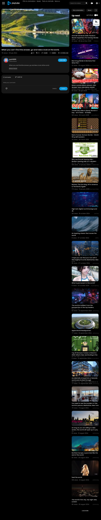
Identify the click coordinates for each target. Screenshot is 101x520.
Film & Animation (29, 1)
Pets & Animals (48, 1)
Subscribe (62, 60)
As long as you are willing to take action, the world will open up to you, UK (85, 430)
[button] (97, 3)
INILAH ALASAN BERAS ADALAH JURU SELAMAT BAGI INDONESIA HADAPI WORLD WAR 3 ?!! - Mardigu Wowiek (84, 87)
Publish (63, 88)
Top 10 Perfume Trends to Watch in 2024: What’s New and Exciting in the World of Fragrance (84, 355)
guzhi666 (12, 59)
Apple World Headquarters (81, 331)
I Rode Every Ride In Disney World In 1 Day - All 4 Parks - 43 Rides (84, 112)
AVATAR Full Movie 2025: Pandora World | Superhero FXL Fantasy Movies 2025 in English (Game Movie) (85, 38)
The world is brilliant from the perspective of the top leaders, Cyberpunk (83, 307)
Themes (96, 22)
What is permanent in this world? (83, 283)
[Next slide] (96, 10)
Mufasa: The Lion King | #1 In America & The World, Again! (85, 186)
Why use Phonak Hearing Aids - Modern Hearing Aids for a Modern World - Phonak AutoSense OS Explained (84, 162)
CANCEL (54, 88)
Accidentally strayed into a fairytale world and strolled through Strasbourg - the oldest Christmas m (85, 380)
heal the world (77, 477)
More (57, 1)
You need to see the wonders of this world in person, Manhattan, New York (85, 404)
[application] (35, 28)
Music (39, 1)
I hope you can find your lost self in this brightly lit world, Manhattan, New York (85, 260)
